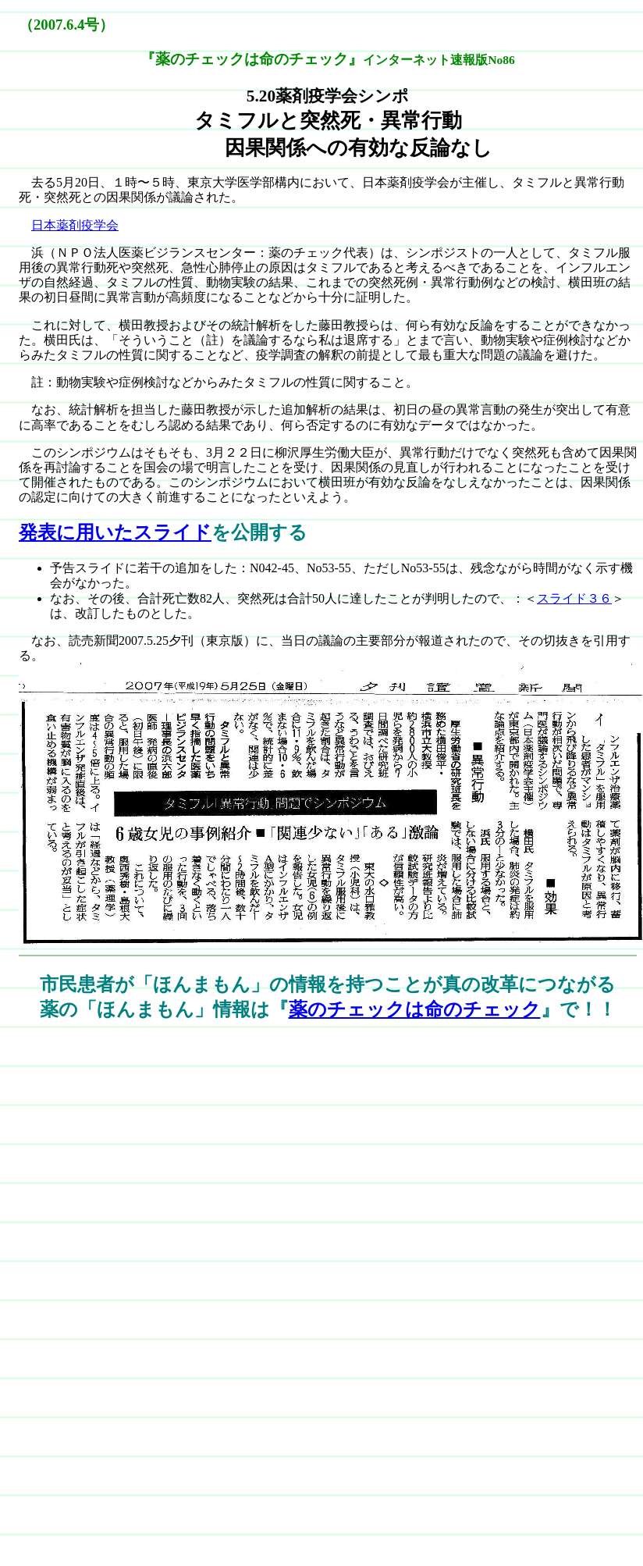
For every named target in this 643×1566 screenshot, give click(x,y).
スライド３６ (574, 598)
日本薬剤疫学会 (75, 225)
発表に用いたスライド (115, 532)
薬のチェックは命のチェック (415, 1009)
